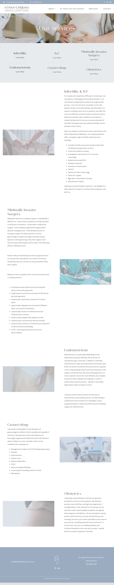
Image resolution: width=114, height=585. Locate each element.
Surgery (81, 182)
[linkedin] (110, 2)
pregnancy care (100, 190)
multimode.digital (65, 578)
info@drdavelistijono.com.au (22, 562)
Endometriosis (73, 161)
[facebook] (104, 2)
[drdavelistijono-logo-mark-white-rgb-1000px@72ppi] (57, 555)
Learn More (20, 58)
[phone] (56, 569)
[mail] (53, 569)
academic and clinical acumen (82, 132)
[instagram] (107, 2)
